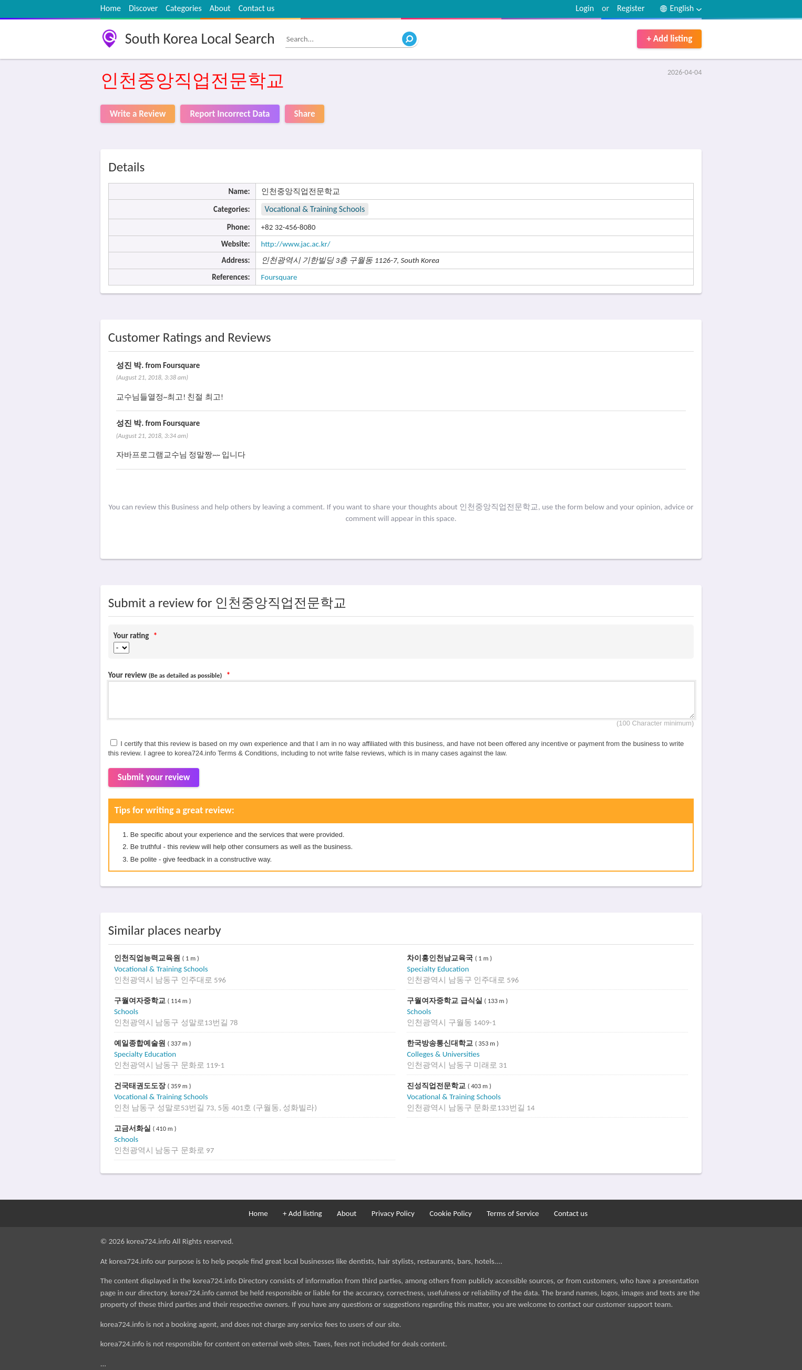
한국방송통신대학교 (441, 1043)
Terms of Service (513, 1213)
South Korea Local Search (200, 38)
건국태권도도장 (141, 1086)
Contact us (256, 8)
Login (584, 8)
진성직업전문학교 (437, 1086)
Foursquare (279, 277)
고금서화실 (133, 1128)
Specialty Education (438, 969)
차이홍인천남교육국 (441, 958)
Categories (184, 8)
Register (630, 8)
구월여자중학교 (141, 1001)
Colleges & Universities (443, 1054)
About (220, 8)
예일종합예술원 (141, 1043)
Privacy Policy (393, 1213)
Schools (126, 1011)
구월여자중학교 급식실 (445, 1001)
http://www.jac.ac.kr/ (296, 244)
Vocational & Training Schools (315, 209)
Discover (143, 8)
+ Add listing (669, 38)
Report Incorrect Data (230, 113)
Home (110, 8)
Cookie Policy (450, 1213)
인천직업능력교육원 (148, 958)
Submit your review (154, 777)
